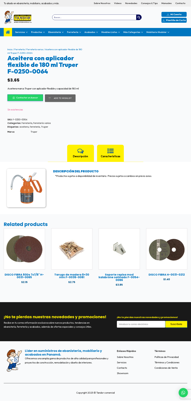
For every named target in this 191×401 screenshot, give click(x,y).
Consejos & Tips (149, 3)
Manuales (166, 3)
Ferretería (19, 49)
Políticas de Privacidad (166, 357)
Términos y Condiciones (166, 362)
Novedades (131, 3)
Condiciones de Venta (166, 367)
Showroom (122, 373)
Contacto (180, 3)
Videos (118, 3)
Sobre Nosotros (102, 3)
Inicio (10, 49)
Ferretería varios (34, 49)
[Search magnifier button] (138, 17)
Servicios (121, 362)
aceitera (24, 126)
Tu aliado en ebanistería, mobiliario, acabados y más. (31, 3)
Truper (44, 126)
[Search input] (94, 17)
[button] (183, 392)
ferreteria (35, 126)
